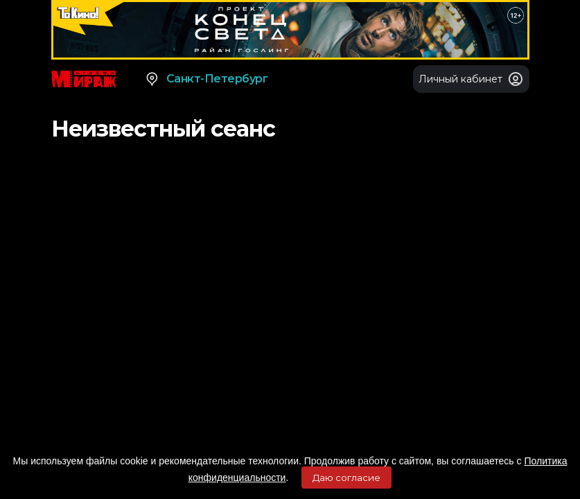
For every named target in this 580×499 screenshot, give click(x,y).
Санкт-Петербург (206, 79)
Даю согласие (346, 477)
